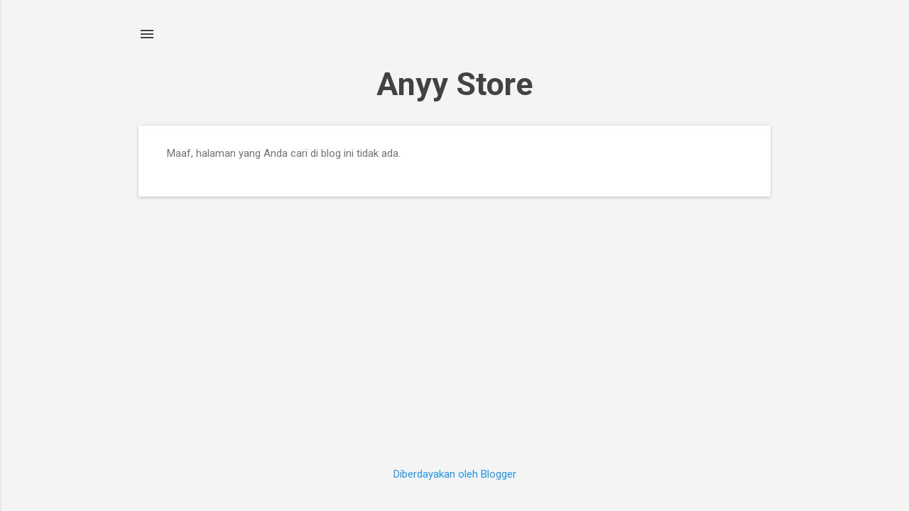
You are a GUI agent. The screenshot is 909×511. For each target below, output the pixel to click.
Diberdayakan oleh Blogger (454, 474)
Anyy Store (454, 84)
